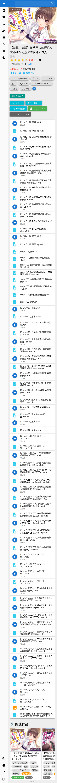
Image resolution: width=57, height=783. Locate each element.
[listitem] (4, 10)
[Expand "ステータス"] (34, 103)
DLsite (30, 63)
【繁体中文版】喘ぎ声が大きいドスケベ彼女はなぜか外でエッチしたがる (25, 755)
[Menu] (4, 3)
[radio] (12, 60)
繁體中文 (30, 72)
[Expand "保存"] (17, 103)
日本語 (22, 72)
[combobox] (33, 3)
